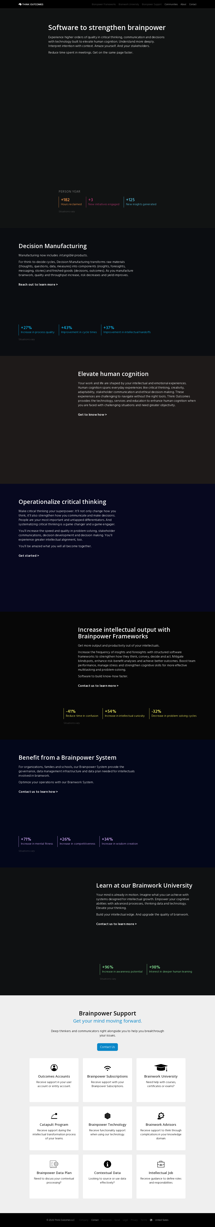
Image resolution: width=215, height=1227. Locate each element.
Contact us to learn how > (38, 792)
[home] (55, 4)
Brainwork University (129, 4)
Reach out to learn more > (38, 285)
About (183, 4)
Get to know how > (92, 415)
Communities (171, 4)
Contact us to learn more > (98, 686)
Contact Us (107, 1047)
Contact (192, 4)
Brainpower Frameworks (104, 4)
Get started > (29, 556)
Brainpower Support (152, 4)
